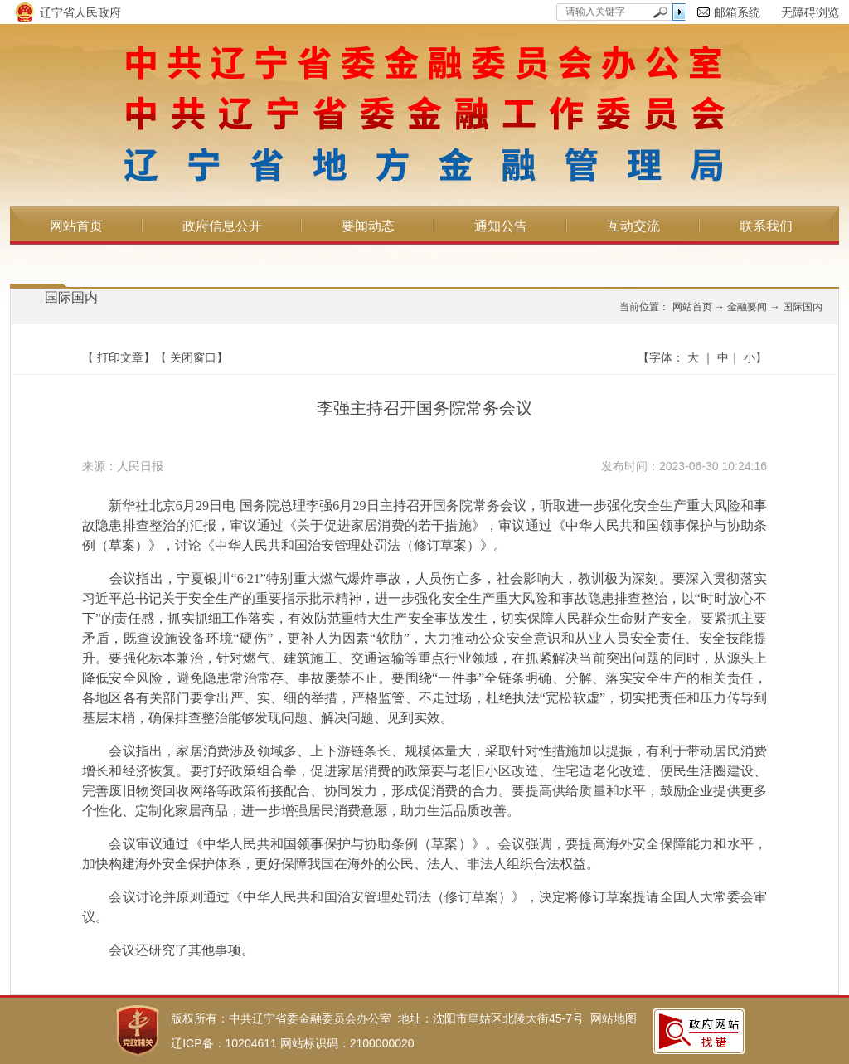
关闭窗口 (193, 357)
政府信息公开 (222, 226)
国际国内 (71, 297)
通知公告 (500, 226)
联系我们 (766, 226)
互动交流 (633, 226)
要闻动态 (368, 226)
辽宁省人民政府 (80, 12)
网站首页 (76, 226)
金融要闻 (747, 307)
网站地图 (613, 1018)
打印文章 (120, 357)
